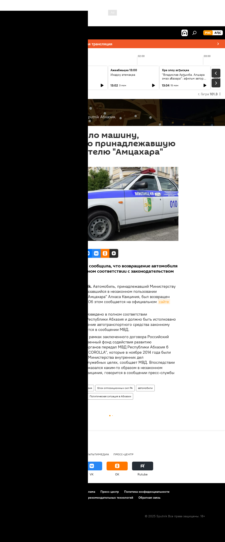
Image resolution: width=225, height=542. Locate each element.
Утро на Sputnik (70, 71)
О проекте (12, 492)
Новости (71, 388)
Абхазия (87, 388)
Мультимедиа (97, 454)
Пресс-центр (123, 454)
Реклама (89, 492)
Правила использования (42, 492)
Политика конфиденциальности (146, 492)
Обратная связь (149, 498)
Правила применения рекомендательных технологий (94, 498)
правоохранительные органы (66, 396)
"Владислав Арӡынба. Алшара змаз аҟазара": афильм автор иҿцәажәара (183, 78)
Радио (50, 454)
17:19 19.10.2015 (57, 162)
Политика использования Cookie (28, 498)
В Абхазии (55, 388)
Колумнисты (70, 454)
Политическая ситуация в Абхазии (110, 396)
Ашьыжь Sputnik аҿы (23, 71)
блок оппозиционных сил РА (115, 388)
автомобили (145, 388)
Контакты (71, 492)
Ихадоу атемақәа (123, 75)
